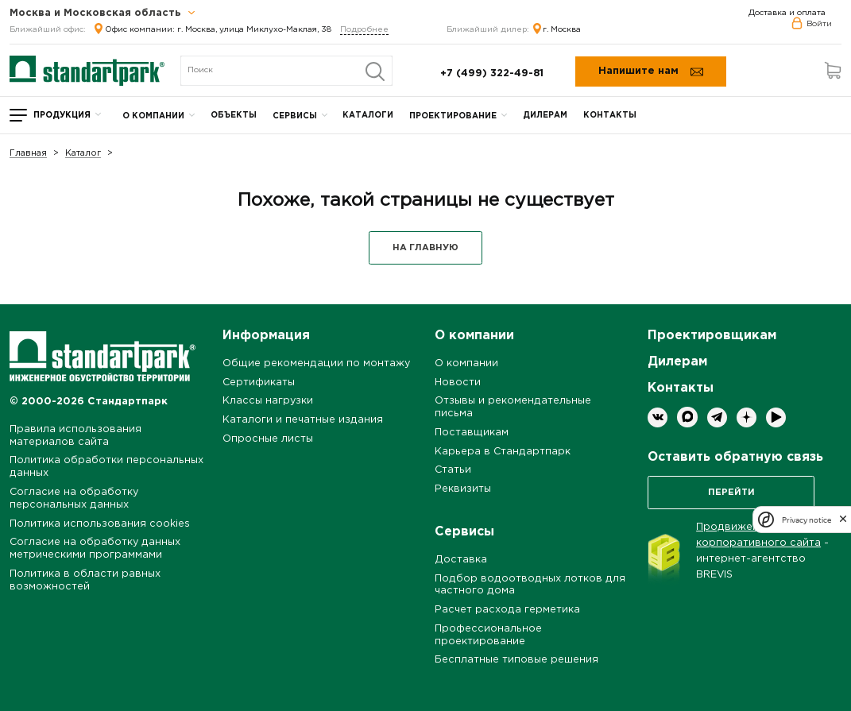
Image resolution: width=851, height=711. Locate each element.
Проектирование (453, 116)
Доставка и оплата (787, 13)
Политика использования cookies (100, 524)
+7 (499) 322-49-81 (491, 73)
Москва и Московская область (102, 13)
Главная (28, 153)
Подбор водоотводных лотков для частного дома (530, 585)
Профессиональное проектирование (488, 635)
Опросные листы (267, 439)
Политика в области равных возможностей (85, 580)
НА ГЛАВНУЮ (425, 248)
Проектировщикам (712, 336)
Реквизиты (463, 489)
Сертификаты (258, 382)
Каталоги (367, 115)
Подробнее (364, 29)
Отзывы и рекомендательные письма (513, 407)
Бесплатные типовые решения (516, 659)
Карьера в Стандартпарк (503, 451)
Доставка (461, 559)
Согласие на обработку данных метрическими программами (95, 548)
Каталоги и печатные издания (302, 419)
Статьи (453, 470)
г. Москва (557, 30)
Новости (458, 382)
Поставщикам (472, 432)
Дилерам (545, 115)
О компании (153, 116)
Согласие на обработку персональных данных (74, 498)
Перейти (731, 493)
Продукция (62, 115)
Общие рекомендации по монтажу (316, 363)
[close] (843, 519)
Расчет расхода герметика (507, 609)
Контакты (609, 115)
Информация (266, 336)
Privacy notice (806, 520)
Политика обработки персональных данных (106, 466)
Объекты (234, 115)
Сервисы (295, 116)
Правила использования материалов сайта (75, 435)
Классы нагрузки (267, 400)
